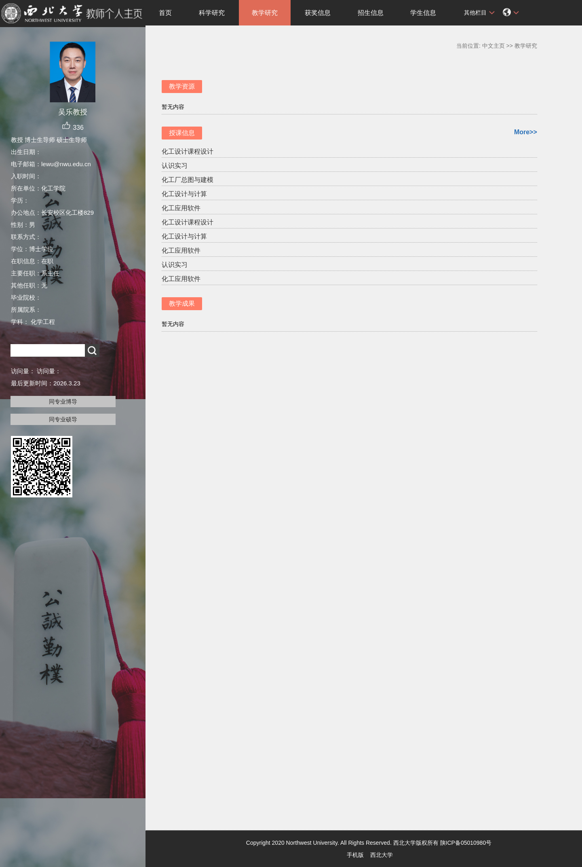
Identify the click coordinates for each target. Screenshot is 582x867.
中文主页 (493, 45)
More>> (525, 132)
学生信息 (423, 12)
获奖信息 (318, 12)
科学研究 (212, 12)
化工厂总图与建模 (187, 179)
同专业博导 (63, 401)
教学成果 (182, 303)
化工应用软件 (181, 208)
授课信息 (182, 132)
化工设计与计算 (184, 193)
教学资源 (182, 86)
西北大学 (381, 855)
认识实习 (175, 165)
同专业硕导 (63, 419)
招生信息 (371, 12)
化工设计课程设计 (187, 151)
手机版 (355, 855)
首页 (165, 12)
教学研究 (265, 12)
